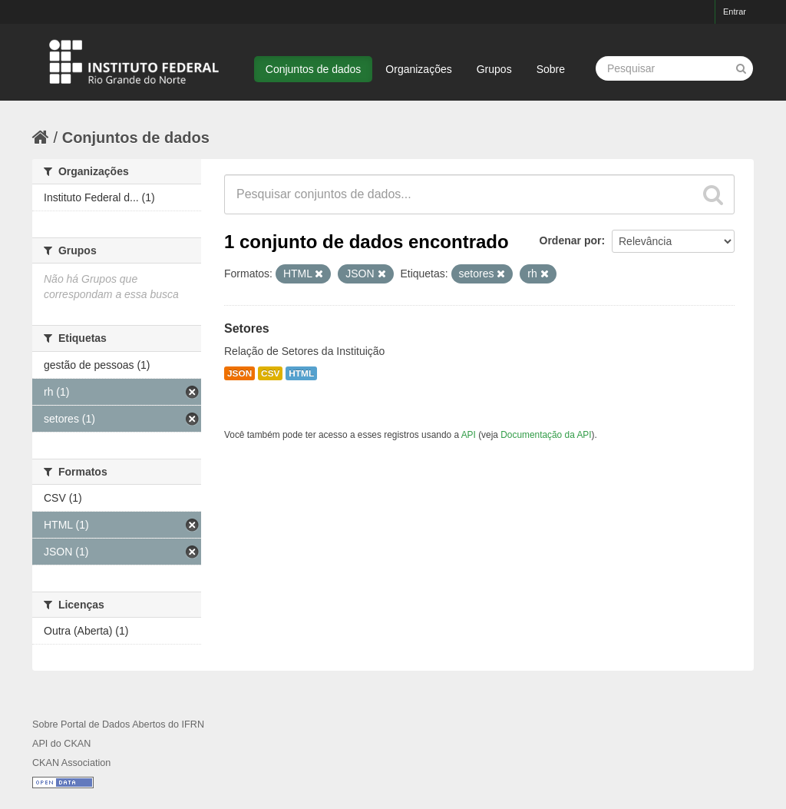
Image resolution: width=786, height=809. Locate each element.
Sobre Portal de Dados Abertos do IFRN (118, 724)
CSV (270, 373)
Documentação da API (545, 434)
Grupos (494, 69)
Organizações (418, 69)
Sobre (551, 69)
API (468, 434)
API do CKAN (61, 743)
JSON (239, 373)
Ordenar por (571, 240)
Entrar (734, 11)
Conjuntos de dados (314, 69)
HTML (301, 373)
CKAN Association (71, 763)
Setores (246, 328)
